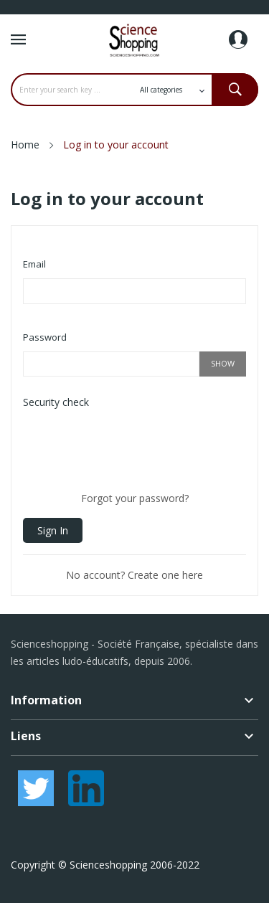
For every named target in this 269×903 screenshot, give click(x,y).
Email (34, 263)
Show (223, 363)
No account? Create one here (134, 575)
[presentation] (132, 445)
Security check (56, 402)
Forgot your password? (135, 498)
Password (45, 337)
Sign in (52, 530)
